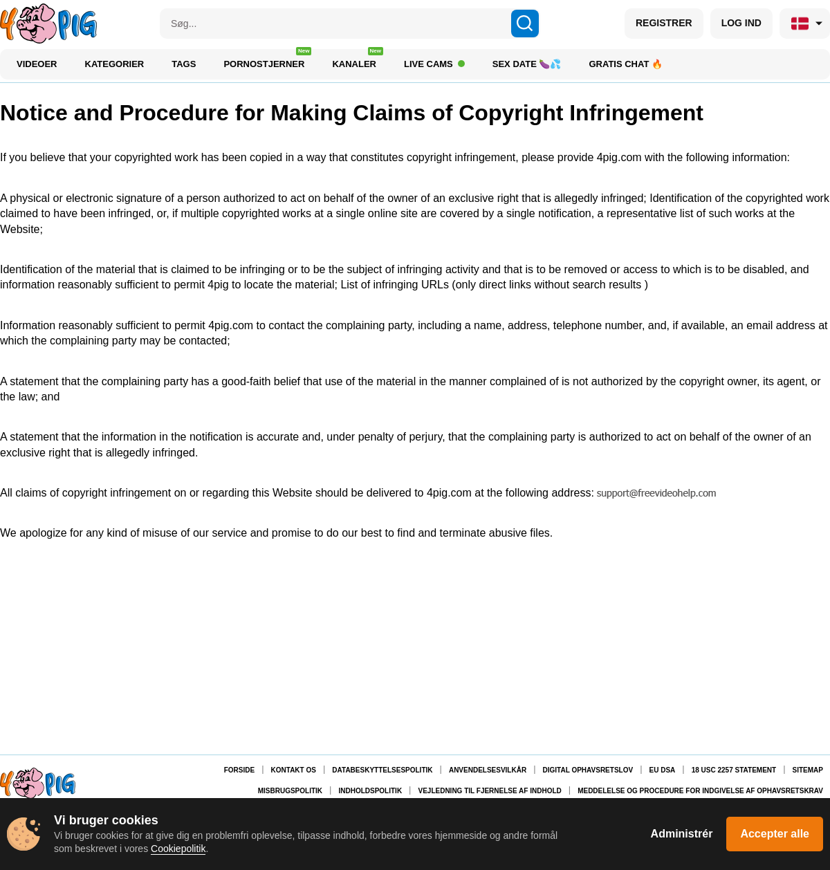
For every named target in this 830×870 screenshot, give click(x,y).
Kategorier (115, 64)
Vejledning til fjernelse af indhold (490, 791)
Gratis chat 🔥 (626, 64)
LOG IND (741, 22)
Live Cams (434, 64)
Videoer (37, 64)
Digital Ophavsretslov (588, 770)
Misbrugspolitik (290, 791)
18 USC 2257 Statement (734, 770)
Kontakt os (293, 770)
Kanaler (357, 60)
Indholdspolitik (370, 791)
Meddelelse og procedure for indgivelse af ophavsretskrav (700, 791)
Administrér (682, 834)
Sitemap (808, 770)
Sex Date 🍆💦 (527, 64)
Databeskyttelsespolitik (382, 770)
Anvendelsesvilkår (487, 770)
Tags (184, 64)
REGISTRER (664, 22)
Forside (239, 770)
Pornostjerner (267, 60)
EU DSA (662, 770)
